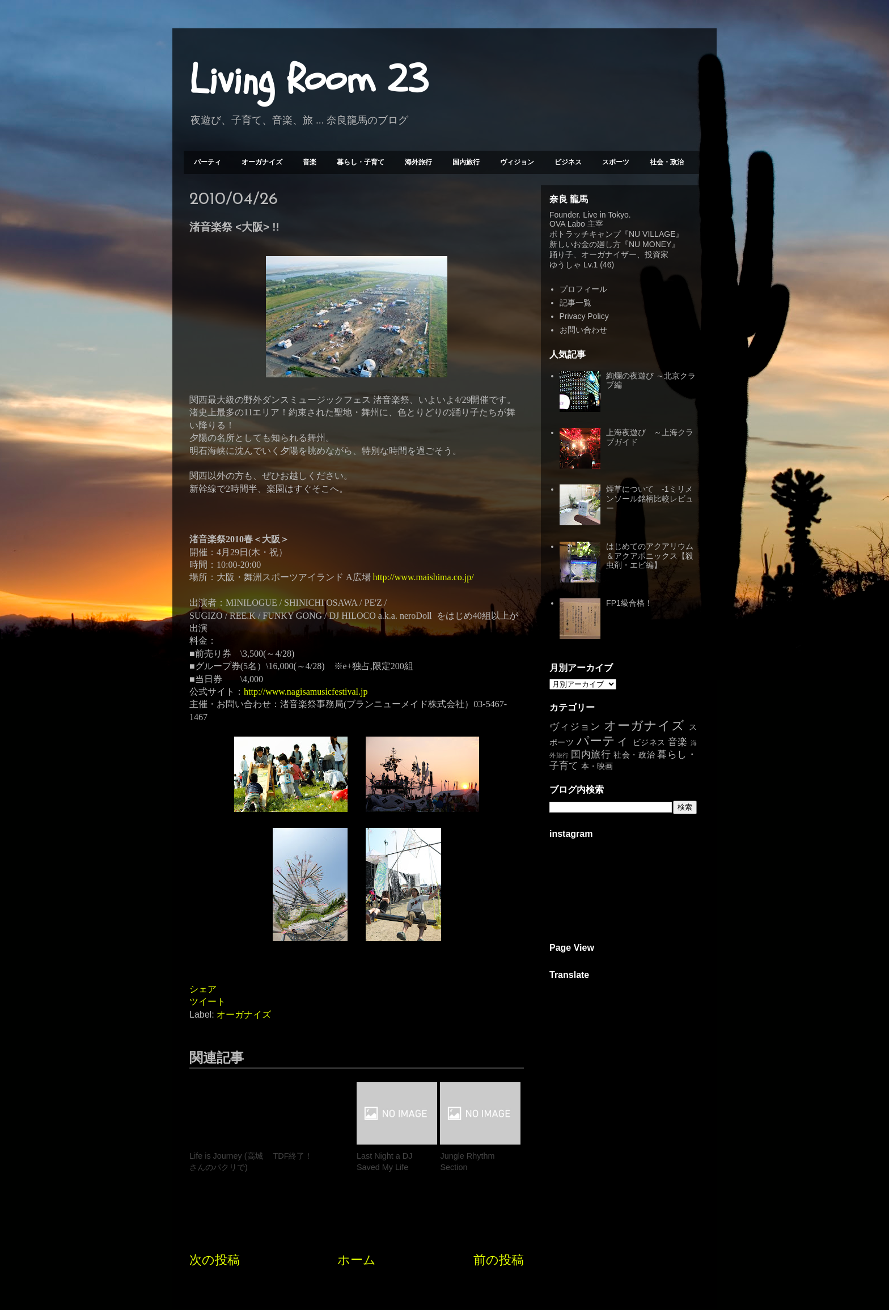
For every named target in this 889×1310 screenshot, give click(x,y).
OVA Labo (567, 223)
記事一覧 (575, 302)
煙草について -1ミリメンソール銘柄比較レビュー (649, 498)
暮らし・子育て (360, 162)
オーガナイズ (262, 162)
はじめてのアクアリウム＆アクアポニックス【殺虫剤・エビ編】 (649, 556)
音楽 (309, 162)
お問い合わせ (583, 329)
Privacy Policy (584, 316)
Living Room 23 (308, 80)
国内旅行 (466, 162)
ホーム (356, 1260)
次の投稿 (214, 1260)
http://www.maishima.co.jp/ (423, 577)
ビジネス (568, 162)
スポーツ (615, 162)
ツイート (207, 1001)
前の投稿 (498, 1260)
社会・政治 (667, 162)
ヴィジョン (517, 162)
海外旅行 (418, 162)
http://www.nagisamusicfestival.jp (305, 691)
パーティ (207, 162)
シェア (203, 989)
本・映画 (597, 766)
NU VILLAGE (652, 234)
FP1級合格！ (629, 602)
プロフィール (583, 289)
